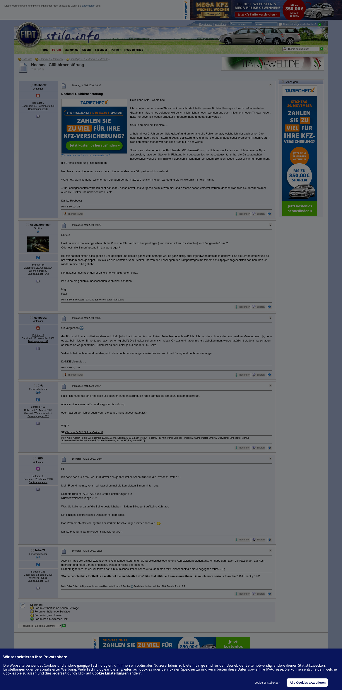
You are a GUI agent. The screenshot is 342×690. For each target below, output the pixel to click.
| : (212, 24)
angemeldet (88, 5)
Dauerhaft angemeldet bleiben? (297, 24)
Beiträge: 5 (38, 103)
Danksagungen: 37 (38, 109)
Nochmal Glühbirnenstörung (57, 65)
